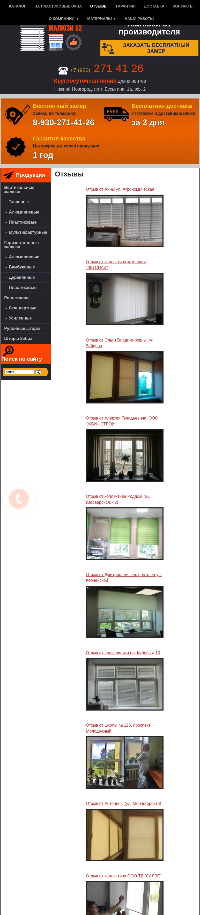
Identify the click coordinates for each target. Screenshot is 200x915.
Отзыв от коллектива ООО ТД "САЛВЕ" (123, 876)
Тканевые (19, 202)
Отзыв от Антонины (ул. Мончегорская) (123, 803)
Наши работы (139, 19)
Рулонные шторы (22, 328)
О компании (62, 19)
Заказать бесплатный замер (145, 48)
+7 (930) (101, 70)
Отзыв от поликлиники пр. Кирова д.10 (123, 653)
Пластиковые (22, 222)
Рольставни (16, 298)
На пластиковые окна (58, 6)
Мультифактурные (28, 232)
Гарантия (126, 6)
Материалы (99, 19)
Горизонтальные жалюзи (21, 244)
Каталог (17, 6)
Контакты (183, 6)
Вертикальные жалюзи (19, 189)
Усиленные (20, 318)
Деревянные (22, 277)
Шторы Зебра (18, 338)
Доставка (154, 6)
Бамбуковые (22, 267)
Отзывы (99, 6)
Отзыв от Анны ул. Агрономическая (120, 189)
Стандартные (22, 308)
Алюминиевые (24, 212)
